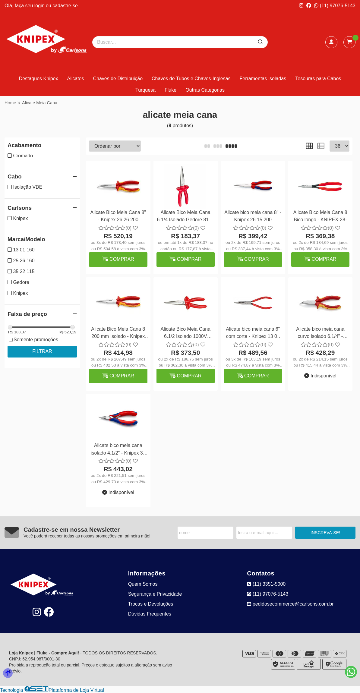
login (40, 5)
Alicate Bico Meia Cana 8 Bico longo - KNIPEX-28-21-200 (320, 217)
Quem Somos (143, 584)
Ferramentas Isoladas (263, 78)
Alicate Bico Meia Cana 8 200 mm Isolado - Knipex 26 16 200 (118, 333)
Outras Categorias (205, 90)
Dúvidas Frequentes (149, 613)
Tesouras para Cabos (318, 78)
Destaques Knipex (38, 78)
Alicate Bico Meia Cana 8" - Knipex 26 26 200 (118, 216)
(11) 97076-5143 (334, 5)
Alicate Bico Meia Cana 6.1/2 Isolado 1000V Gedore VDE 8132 (185, 333)
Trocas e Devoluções (150, 603)
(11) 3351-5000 (266, 584)
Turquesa (145, 90)
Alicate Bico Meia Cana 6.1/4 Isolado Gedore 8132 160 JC (185, 217)
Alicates (75, 78)
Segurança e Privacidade (155, 594)
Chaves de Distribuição (118, 78)
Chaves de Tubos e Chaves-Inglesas (191, 78)
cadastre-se (65, 5)
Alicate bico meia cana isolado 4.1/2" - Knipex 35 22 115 (118, 450)
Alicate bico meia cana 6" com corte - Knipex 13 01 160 (253, 333)
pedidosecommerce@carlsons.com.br (290, 603)
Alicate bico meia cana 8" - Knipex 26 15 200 (252, 216)
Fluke (170, 90)
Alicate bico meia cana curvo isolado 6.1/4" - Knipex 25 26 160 (320, 333)
